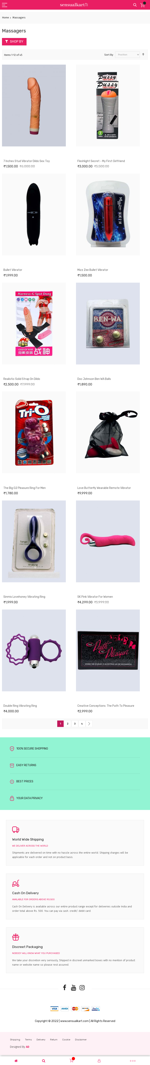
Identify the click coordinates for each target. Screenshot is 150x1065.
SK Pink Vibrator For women (95, 597)
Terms (28, 1039)
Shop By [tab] (16, 41)
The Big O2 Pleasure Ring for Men (24, 488)
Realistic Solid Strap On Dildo (21, 379)
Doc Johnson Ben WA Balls (94, 379)
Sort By (108, 54)
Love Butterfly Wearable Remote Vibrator (104, 488)
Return (53, 1039)
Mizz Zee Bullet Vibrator (92, 270)
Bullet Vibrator (12, 270)
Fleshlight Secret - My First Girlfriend (101, 161)
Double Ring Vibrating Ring (20, 706)
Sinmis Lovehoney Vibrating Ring (24, 597)
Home (5, 17)
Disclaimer (81, 1039)
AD (27, 1047)
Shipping (15, 1039)
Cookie (66, 1039)
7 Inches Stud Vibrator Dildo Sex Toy (26, 161)
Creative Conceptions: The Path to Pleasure (105, 706)
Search (134, 5)
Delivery (41, 1039)
